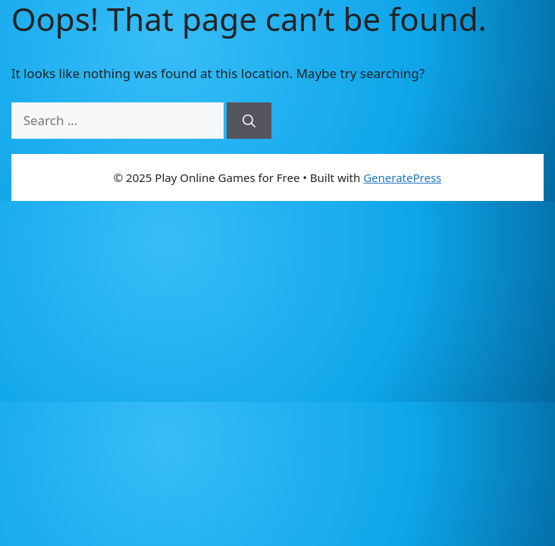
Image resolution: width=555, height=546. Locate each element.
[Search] (249, 120)
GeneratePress (402, 177)
